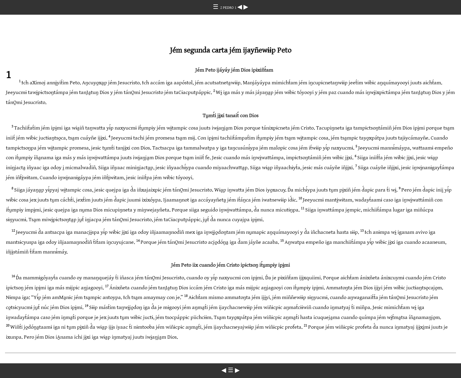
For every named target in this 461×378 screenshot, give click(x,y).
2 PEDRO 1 (228, 7)
